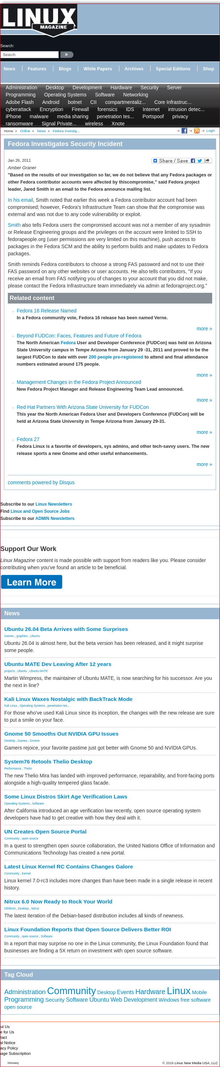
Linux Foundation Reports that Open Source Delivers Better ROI (87, 929)
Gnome (35, 740)
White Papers (98, 68)
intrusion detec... (186, 109)
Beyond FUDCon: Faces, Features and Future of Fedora (79, 336)
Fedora (68, 342)
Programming (21, 94)
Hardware (121, 87)
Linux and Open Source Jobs (40, 511)
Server (174, 87)
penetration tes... (115, 116)
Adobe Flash (20, 102)
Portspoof (153, 116)
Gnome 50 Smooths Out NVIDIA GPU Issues (61, 734)
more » (204, 328)
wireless (94, 123)
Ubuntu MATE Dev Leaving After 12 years (57, 664)
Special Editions (173, 68)
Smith (14, 225)
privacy (180, 116)
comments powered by (41, 482)
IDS (130, 109)
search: (7, 46)
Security (150, 87)
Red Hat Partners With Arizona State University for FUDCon (83, 407)
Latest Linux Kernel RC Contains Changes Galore (68, 866)
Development (87, 87)
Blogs (65, 68)
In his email (20, 200)
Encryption (51, 109)
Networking (135, 94)
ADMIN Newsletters (54, 518)
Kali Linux (10, 705)
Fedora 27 (28, 439)
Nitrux (35, 908)
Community (11, 838)
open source (30, 838)
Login (210, 130)
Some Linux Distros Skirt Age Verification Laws (65, 796)
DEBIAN (9, 908)
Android (50, 102)
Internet (151, 109)
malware (39, 116)
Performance (12, 768)
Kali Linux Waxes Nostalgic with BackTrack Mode (68, 699)
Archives (134, 68)
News (9, 68)
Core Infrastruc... (173, 102)
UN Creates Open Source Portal (45, 831)
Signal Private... (59, 123)
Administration (21, 87)
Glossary (13, 1063)
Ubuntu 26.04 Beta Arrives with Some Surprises (66, 629)
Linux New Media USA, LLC (196, 1063)
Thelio (28, 768)
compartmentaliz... (125, 102)
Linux (179, 990)
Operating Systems (65, 94)
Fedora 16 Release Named (47, 311)
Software (105, 94)
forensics (107, 109)
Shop (208, 68)
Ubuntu (35, 636)
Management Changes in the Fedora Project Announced (79, 382)
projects (9, 671)
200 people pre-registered (116, 357)
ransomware (19, 123)
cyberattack (18, 109)
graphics (22, 636)
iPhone (13, 116)
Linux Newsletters (54, 504)
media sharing (72, 116)
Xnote (118, 123)
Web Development (133, 999)
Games (9, 636)
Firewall (80, 109)
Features (37, 68)
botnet (75, 102)
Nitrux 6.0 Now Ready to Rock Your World (58, 901)
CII (93, 102)
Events (125, 992)
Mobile (199, 992)
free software (195, 1000)
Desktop (55, 87)
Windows (169, 1000)
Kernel (26, 873)
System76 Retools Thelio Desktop (48, 761)
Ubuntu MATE (38, 671)
